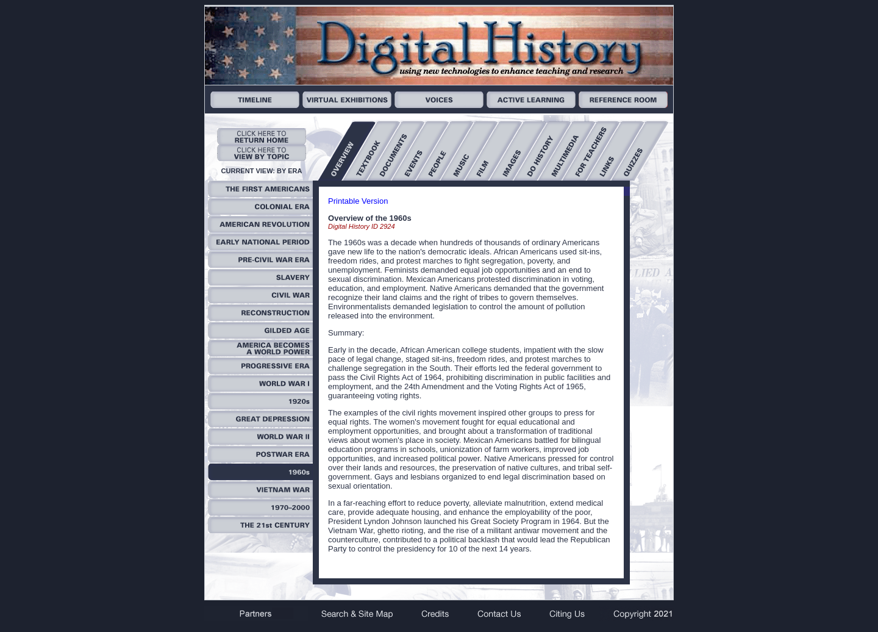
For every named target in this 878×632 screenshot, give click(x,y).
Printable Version (358, 201)
